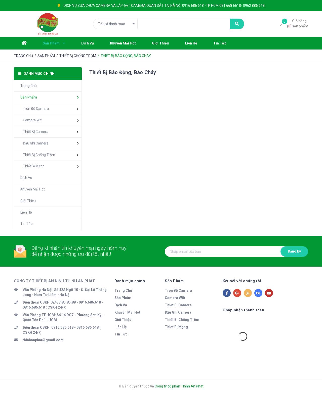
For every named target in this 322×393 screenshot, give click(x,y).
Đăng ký (294, 251)
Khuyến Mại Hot (32, 189)
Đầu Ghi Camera (36, 143)
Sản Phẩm (28, 97)
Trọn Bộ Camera (36, 109)
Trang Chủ (28, 86)
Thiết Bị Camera (35, 132)
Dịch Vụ (26, 178)
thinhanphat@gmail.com (43, 340)
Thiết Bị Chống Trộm (39, 155)
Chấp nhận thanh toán (243, 310)
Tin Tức (26, 224)
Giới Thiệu (28, 201)
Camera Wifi (32, 120)
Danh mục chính (129, 281)
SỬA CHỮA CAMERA (93, 6)
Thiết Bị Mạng (34, 166)
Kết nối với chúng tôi (242, 281)
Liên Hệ (26, 212)
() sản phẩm (297, 23)
